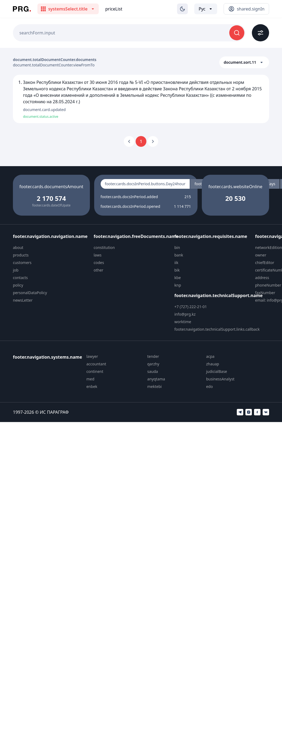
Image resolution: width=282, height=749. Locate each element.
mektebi (154, 386)
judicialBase (216, 371)
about (18, 247)
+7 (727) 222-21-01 (190, 306)
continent (94, 371)
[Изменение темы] (182, 8)
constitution (104, 247)
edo (209, 386)
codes (99, 262)
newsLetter (23, 300)
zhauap (212, 363)
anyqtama (156, 378)
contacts (20, 277)
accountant (96, 363)
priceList (113, 9)
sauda (152, 371)
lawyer (92, 356)
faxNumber (265, 292)
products (21, 255)
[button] (244, 62)
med (90, 378)
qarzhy (153, 363)
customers (22, 262)
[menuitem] (51, 247)
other (98, 270)
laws (97, 255)
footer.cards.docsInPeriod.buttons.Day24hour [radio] (145, 183)
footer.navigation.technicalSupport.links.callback (217, 329)
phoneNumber (268, 285)
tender (153, 356)
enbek (91, 386)
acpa (210, 356)
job (16, 270)
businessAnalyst (220, 378)
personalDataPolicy (30, 292)
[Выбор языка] (205, 8)
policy (18, 285)
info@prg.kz (185, 314)
